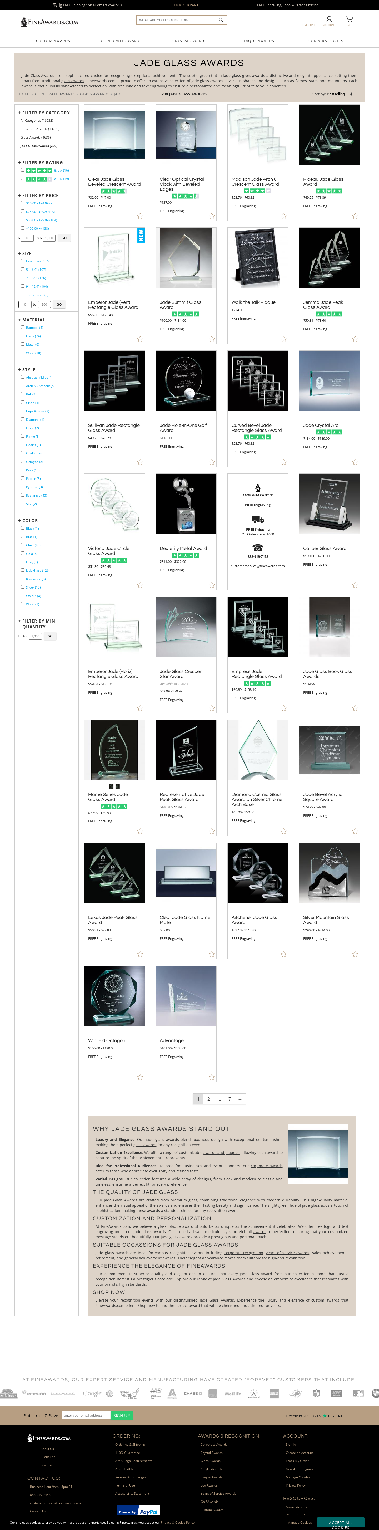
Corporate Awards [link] (214, 1444)
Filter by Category (46, 113)
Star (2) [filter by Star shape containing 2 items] (31, 504)
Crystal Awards (189, 40)
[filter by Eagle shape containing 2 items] (23, 427)
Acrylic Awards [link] (211, 1469)
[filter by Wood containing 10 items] (23, 352)
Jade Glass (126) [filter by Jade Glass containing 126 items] (38, 570)
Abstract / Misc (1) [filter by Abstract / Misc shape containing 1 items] (39, 377)
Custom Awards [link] (212, 1510)
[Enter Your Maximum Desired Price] (49, 238)
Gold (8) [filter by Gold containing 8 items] (32, 553)
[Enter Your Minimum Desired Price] (27, 238)
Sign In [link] (291, 1444)
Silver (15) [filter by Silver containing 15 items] (33, 587)
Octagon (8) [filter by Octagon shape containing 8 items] (34, 462)
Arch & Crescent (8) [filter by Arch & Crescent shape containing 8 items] (40, 386)
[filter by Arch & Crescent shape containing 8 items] (23, 385)
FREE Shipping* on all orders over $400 (87, 5)
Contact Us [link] (38, 1511)
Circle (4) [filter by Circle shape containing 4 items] (32, 402)
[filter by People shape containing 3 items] (23, 478)
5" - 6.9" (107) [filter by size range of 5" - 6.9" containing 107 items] (36, 269)
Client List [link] (48, 1457)
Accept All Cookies (340, 1523)
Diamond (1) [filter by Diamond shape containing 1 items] (35, 419)
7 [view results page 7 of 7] (229, 1099)
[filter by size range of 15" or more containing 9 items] (23, 294)
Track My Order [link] (297, 1461)
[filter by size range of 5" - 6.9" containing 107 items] (23, 269)
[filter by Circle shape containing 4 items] (23, 402)
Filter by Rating (42, 162)
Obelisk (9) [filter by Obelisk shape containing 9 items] (34, 453)
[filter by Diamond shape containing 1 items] (23, 419)
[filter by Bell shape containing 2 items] (23, 393)
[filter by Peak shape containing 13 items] (23, 469)
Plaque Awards (257, 40)
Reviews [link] (46, 1465)
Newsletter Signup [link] (299, 1469)
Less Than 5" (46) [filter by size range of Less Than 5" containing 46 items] (38, 261)
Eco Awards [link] (209, 1485)
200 (165, 93)
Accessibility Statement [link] (132, 1493)
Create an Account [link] (299, 1452)
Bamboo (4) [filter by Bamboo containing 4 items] (34, 327)
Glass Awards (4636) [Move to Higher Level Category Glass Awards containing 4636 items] (36, 137)
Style (29, 370)
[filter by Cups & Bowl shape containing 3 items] (23, 410)
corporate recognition (243, 1252)
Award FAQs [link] (124, 1469)
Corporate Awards (121, 40)
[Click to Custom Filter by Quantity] (50, 636)
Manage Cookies (299, 1522)
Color (30, 521)
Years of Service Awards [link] (218, 1493)
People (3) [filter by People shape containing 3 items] (33, 478)
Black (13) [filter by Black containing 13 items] (33, 528)
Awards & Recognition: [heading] (229, 1436)
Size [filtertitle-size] (27, 253)
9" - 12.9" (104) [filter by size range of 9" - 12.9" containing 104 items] (37, 286)
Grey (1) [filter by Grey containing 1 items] (32, 562)
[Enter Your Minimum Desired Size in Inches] (25, 304)
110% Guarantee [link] (127, 1452)
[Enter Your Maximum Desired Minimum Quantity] (35, 636)
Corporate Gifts (326, 40)
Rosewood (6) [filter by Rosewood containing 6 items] (36, 579)
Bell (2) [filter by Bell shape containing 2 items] (31, 394)
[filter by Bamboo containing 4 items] (23, 327)
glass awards (72, 80)
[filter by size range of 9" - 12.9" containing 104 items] (23, 286)
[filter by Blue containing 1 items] (23, 536)
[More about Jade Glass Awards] (222, 1216)
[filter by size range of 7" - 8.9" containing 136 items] (23, 277)
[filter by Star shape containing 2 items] (23, 503)
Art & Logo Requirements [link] (133, 1461)
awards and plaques (221, 1152)
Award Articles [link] (296, 1507)
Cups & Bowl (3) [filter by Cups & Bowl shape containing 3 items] (37, 411)
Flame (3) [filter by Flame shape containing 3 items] (33, 436)
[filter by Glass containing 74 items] (23, 335)
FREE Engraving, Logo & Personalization (288, 5)
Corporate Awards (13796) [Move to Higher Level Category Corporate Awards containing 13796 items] (40, 129)
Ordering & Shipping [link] (130, 1444)
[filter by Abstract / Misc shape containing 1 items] (23, 377)
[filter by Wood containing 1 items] (23, 603)
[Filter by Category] (45, 112)
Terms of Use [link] (125, 1485)
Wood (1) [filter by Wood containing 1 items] (32, 604)
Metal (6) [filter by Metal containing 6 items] (32, 344)
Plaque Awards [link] (211, 1477)
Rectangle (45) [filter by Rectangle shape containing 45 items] (36, 495)
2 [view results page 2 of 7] (208, 1099)
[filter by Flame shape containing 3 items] (23, 436)
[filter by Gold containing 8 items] (23, 553)
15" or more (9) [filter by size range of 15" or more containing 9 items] (37, 295)
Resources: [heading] (299, 1498)
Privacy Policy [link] (296, 1485)
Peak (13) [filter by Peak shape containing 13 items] (33, 470)
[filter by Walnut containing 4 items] (23, 595)
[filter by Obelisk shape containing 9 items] (23, 452)
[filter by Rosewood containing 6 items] (23, 578)
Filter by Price (40, 195)
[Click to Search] (221, 19)
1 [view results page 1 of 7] (198, 1099)
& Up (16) (47, 170)
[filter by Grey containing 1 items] (23, 561)
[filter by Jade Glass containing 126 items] (23, 570)
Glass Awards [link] (211, 1461)
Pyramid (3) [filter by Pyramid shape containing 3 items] (34, 487)
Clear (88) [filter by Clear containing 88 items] (33, 545)
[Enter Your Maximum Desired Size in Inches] (44, 304)
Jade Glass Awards (188, 93)
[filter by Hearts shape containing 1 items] (23, 444)
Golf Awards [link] (209, 1501)
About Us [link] (47, 1448)
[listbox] (340, 94)
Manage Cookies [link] (298, 1477)
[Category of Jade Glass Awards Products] (189, 77)
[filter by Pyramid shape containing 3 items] (23, 486)
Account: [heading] (296, 1436)
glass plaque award (175, 1226)
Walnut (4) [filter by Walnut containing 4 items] (33, 596)
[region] (77, 1415)
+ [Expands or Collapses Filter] (19, 112)
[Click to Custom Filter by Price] (64, 238)
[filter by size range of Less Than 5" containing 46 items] (23, 260)
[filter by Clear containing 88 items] (23, 544)
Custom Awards (53, 40)
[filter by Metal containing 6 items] (23, 344)
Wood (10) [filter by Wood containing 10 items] (33, 353)
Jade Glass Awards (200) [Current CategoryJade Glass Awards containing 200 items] (39, 146)
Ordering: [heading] (126, 1436)
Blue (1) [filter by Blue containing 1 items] (31, 537)
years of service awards (287, 1252)
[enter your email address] (86, 1415)
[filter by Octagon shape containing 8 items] (23, 461)
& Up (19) (47, 179)
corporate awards (267, 1165)
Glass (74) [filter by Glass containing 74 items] (33, 336)
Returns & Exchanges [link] (130, 1477)
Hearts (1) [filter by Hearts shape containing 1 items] (33, 445)
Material (33, 320)
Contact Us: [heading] (43, 1478)
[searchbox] (181, 20)
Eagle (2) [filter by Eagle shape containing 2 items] (32, 428)
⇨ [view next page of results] (240, 1099)
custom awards (325, 1300)
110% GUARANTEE (188, 5)
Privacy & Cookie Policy (178, 1522)
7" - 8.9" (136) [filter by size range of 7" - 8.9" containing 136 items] (36, 278)
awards (258, 75)
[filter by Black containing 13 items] (23, 528)
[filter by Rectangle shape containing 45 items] (23, 495)
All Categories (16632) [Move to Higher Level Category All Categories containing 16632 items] (37, 120)
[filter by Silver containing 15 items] (23, 587)
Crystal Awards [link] (212, 1452)
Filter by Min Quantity (38, 624)
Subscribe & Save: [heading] (41, 1416)
